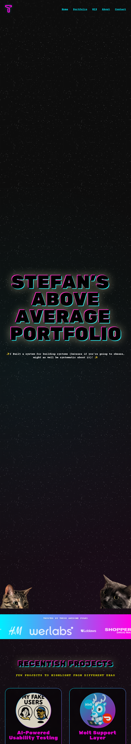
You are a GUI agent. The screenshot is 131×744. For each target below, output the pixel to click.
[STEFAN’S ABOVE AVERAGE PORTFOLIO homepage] (8, 12)
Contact (120, 9)
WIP (94, 9)
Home (65, 9)
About (106, 9)
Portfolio (80, 9)
